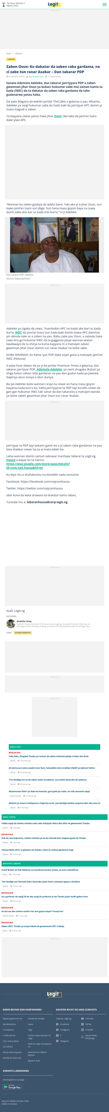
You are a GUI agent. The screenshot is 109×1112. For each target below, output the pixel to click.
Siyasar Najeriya (23, 633)
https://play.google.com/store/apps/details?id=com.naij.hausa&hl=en (38, 466)
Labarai (18, 53)
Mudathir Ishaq (38, 77)
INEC (18, 332)
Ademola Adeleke (49, 369)
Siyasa (5, 874)
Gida (8, 53)
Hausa (10, 460)
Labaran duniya (15, 796)
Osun (58, 116)
